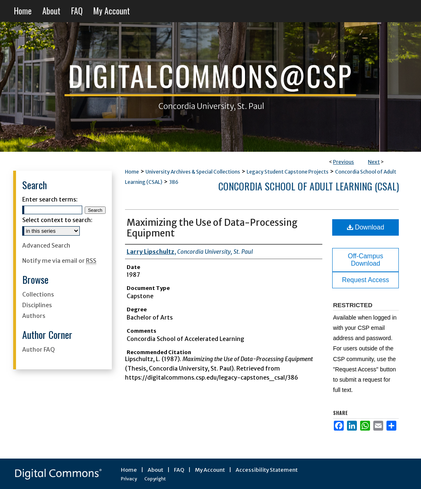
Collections (38, 294)
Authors (33, 316)
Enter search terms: (50, 199)
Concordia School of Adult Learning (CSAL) (308, 185)
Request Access (365, 279)
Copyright (155, 479)
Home (132, 172)
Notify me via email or (59, 260)
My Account (210, 469)
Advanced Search (46, 245)
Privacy (129, 479)
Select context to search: (57, 220)
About (155, 469)
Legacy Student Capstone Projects (287, 172)
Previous (343, 162)
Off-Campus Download (365, 260)
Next (374, 162)
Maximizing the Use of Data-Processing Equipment (212, 228)
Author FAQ (38, 349)
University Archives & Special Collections (193, 172)
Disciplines (37, 305)
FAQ (179, 469)
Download (365, 227)
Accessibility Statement (267, 469)
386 (173, 182)
